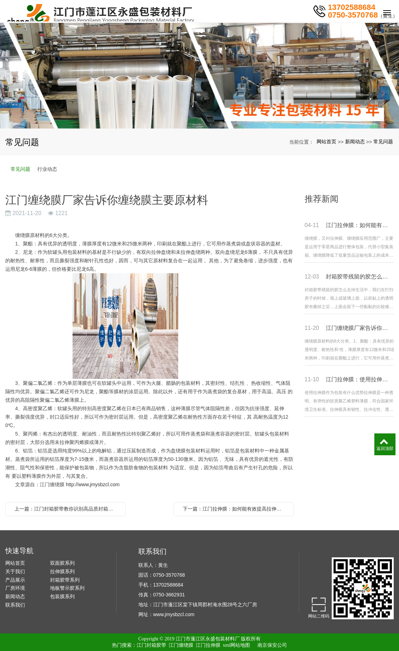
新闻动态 (355, 141)
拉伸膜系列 (62, 571)
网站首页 (326, 141)
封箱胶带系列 (65, 580)
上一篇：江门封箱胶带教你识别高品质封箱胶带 (66, 509)
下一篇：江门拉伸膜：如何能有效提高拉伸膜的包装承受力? (235, 509)
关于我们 (15, 571)
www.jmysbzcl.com (173, 614)
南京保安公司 (272, 645)
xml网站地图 (236, 645)
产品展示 (15, 580)
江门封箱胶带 (151, 645)
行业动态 (47, 169)
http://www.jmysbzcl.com (92, 484)
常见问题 (383, 141)
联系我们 (15, 605)
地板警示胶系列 (67, 588)
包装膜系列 (62, 596)
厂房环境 (15, 588)
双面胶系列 (62, 563)
